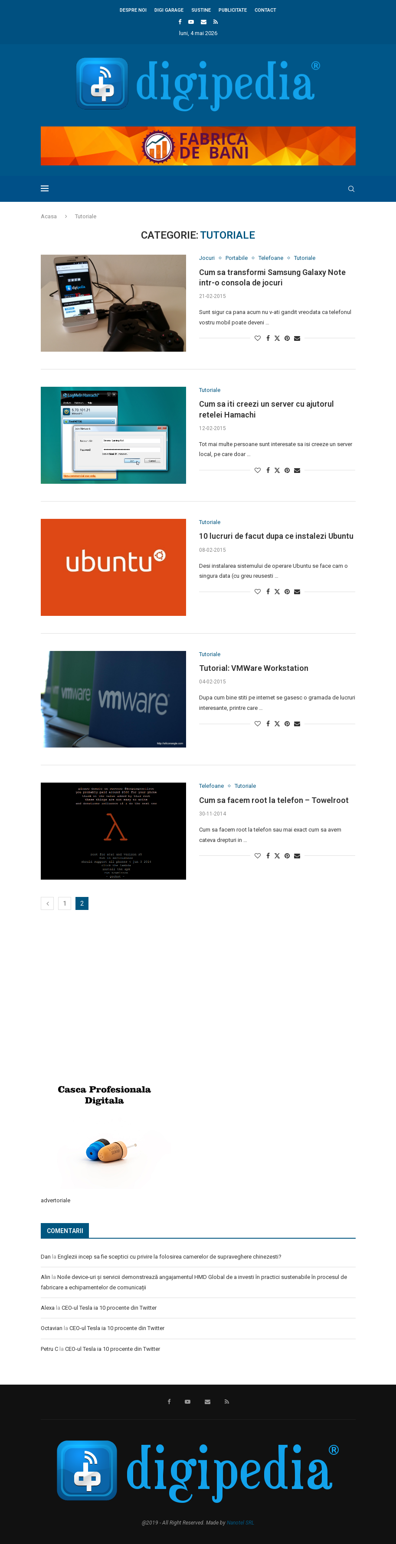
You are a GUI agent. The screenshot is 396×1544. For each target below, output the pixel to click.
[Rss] (215, 22)
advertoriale (55, 1200)
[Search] (351, 188)
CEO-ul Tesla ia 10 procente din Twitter (109, 1307)
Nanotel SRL (240, 1523)
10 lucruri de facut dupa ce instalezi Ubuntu (276, 536)
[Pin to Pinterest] (287, 338)
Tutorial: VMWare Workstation (253, 668)
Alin (45, 1277)
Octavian (51, 1328)
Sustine (201, 10)
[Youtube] (191, 22)
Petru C (49, 1349)
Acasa (49, 216)
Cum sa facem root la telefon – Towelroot (274, 800)
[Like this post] (258, 338)
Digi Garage (168, 10)
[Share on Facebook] (268, 338)
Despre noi (133, 10)
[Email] (203, 22)
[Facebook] (179, 22)
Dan (46, 1256)
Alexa (48, 1307)
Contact (265, 10)
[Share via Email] (297, 338)
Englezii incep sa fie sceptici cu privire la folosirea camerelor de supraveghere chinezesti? (169, 1256)
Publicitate (233, 10)
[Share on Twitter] (277, 338)
